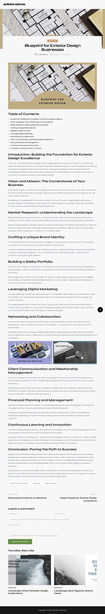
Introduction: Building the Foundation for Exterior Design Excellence (36, 119)
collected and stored (48, 535)
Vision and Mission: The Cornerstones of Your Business (31, 122)
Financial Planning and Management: (24, 142)
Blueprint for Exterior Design (19, 483)
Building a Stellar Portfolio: (20, 131)
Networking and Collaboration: (22, 136)
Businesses (36, 483)
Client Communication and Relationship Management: (31, 139)
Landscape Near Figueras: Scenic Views (73, 592)
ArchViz (52, 41)
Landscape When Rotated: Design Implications (28, 592)
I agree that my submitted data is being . (34, 535)
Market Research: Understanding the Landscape (29, 125)
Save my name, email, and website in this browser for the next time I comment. (40, 519)
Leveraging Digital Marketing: (21, 134)
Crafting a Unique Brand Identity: (23, 128)
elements (70, 473)
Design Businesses (51, 483)
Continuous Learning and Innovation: (24, 145)
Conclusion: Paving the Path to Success (26, 148)
